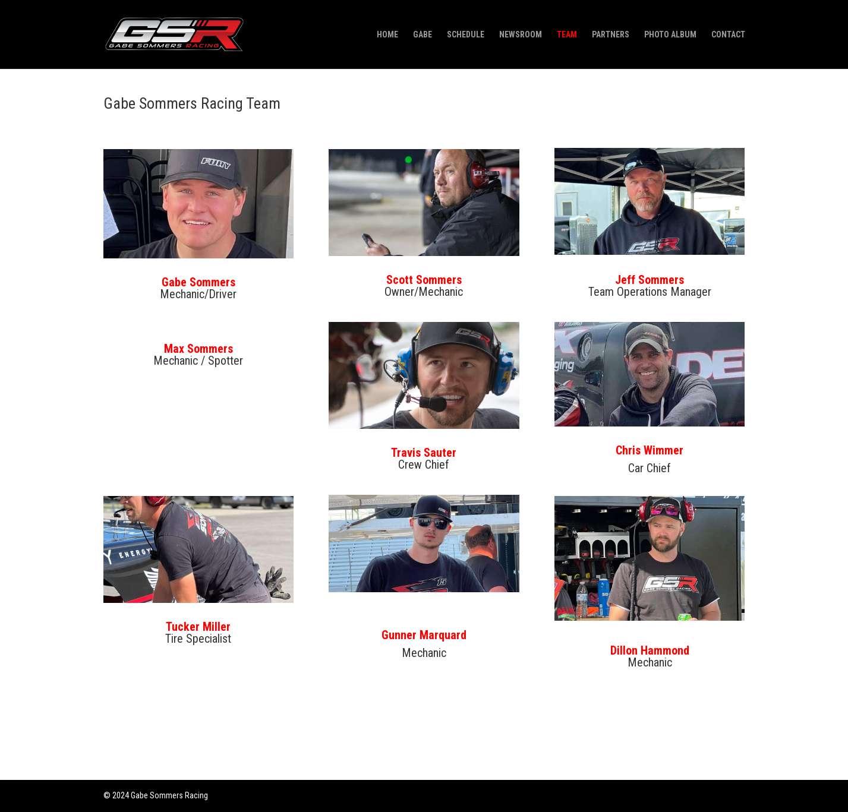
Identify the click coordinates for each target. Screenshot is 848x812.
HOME (387, 34)
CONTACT (728, 34)
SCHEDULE (465, 34)
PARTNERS (610, 34)
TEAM (567, 34)
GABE (422, 34)
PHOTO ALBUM (670, 34)
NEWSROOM (520, 34)
